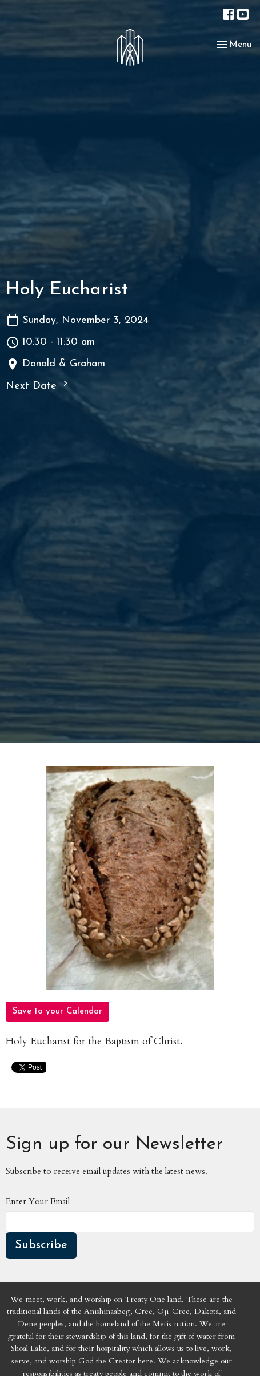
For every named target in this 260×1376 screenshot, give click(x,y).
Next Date (38, 385)
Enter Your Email (38, 1201)
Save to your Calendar (57, 1011)
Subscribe (41, 1245)
